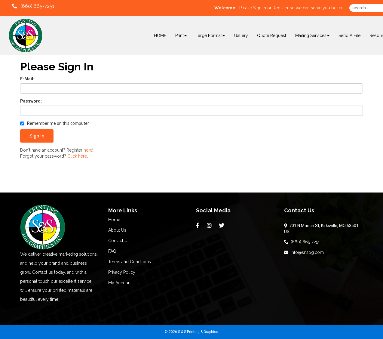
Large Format (210, 35)
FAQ (112, 251)
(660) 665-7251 (302, 241)
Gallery (241, 35)
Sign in (259, 7)
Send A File (349, 35)
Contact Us (119, 240)
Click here (77, 156)
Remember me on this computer (54, 123)
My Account (120, 282)
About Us (117, 230)
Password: (31, 101)
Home (114, 219)
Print (181, 35)
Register (281, 7)
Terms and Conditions (129, 261)
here (88, 150)
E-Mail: (27, 78)
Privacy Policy (121, 272)
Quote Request (271, 35)
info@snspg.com (304, 252)
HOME (160, 35)
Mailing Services (312, 35)
